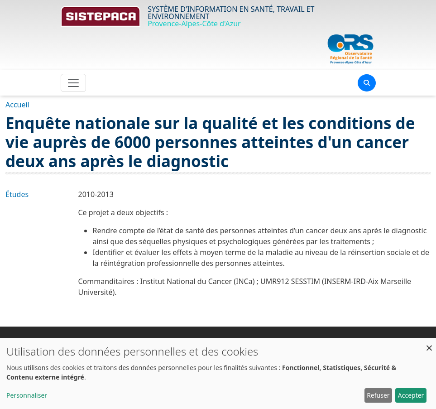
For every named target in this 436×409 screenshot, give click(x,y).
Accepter (411, 395)
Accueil (17, 105)
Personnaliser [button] (26, 395)
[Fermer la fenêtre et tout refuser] (429, 343)
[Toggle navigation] (73, 83)
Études (17, 194)
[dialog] (218, 373)
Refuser (378, 395)
